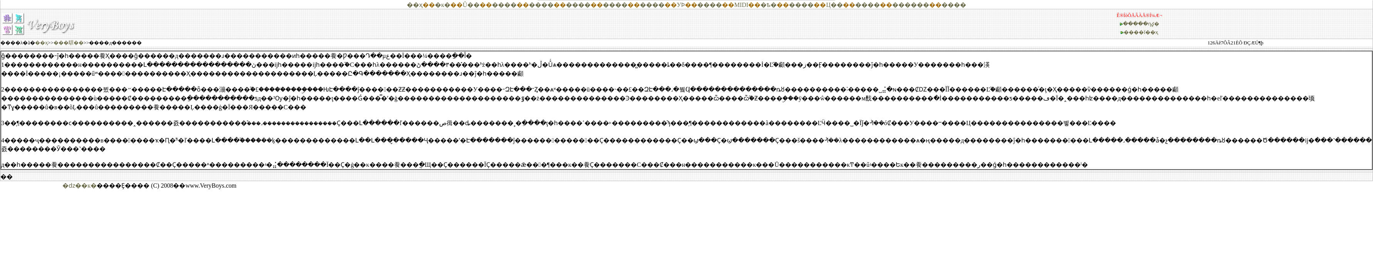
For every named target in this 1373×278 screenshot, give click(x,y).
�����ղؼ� (1141, 24)
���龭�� (69, 43)
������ (910, 5)
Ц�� (834, 5)
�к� (442, 5)
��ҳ (415, 5)
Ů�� (471, 5)
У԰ (679, 5)
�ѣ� (768, 5)
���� (504, 5)
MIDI (741, 5)
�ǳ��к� (79, 185)
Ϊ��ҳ (1151, 32)
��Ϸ (683, 5)
